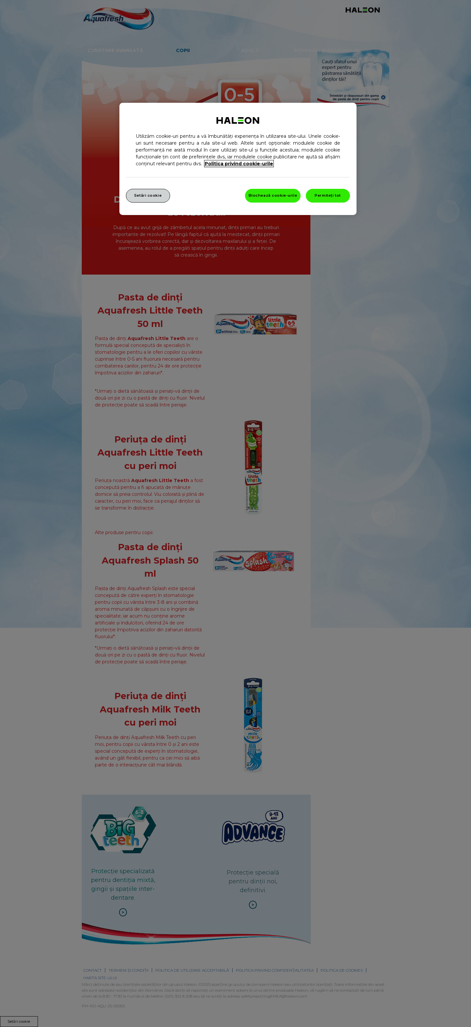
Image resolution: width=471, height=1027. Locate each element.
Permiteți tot (327, 195)
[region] (238, 159)
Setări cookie (148, 195)
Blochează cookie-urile (273, 195)
